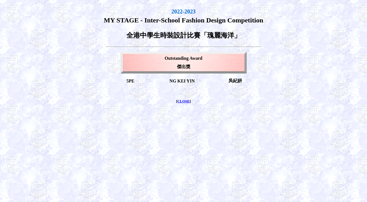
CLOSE (183, 101)
